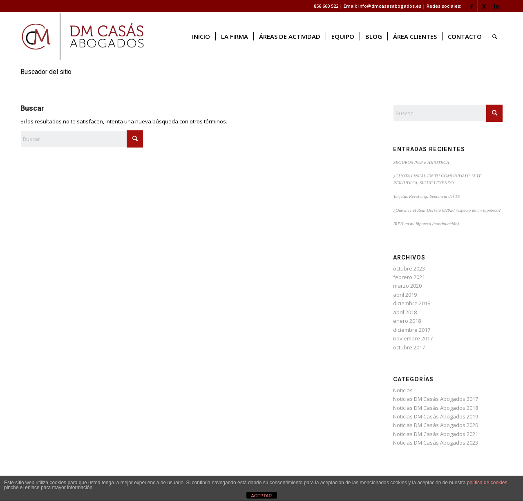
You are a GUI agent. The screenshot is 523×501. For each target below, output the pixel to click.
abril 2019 (405, 294)
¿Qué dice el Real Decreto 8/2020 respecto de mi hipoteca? (447, 210)
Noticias (403, 390)
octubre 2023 (409, 268)
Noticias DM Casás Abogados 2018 (435, 408)
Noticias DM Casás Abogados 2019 (435, 416)
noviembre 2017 (413, 338)
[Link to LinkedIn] (496, 6)
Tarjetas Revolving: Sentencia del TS (426, 196)
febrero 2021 (409, 277)
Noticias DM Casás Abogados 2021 (435, 434)
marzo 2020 (407, 285)
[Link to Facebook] (472, 6)
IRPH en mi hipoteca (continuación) (426, 223)
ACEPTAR (261, 495)
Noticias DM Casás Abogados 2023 (435, 442)
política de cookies (487, 482)
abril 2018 (405, 312)
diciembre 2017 (411, 329)
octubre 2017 (409, 347)
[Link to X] (484, 6)
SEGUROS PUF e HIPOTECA (421, 162)
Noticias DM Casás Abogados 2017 (435, 399)
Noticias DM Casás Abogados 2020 (435, 425)
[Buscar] (495, 36)
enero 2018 (407, 320)
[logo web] (82, 36)
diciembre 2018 (411, 303)
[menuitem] (201, 36)
